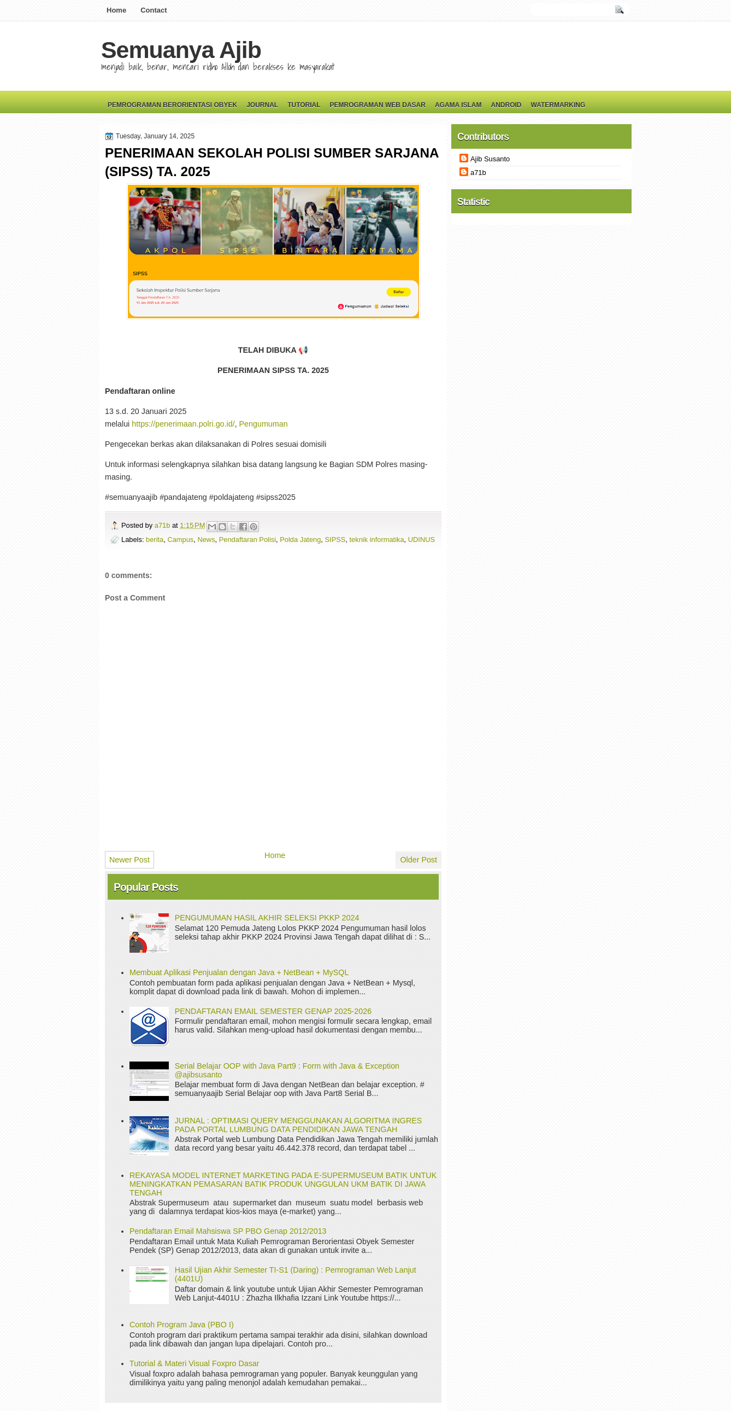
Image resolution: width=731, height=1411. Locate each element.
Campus (180, 539)
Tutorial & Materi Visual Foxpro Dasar (194, 1363)
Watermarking (557, 105)
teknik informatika (377, 539)
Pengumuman (263, 423)
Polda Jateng (300, 539)
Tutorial (303, 105)
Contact (153, 10)
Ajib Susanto (490, 159)
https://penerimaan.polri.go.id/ (183, 423)
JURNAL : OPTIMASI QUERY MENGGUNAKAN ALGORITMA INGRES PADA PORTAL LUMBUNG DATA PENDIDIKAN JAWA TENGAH (298, 1125)
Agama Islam (458, 105)
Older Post (418, 859)
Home (116, 10)
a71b (163, 525)
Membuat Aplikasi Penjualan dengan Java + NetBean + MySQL (239, 972)
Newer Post (129, 859)
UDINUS (421, 539)
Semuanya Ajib (181, 50)
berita (154, 539)
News (206, 539)
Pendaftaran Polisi (247, 539)
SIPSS (335, 539)
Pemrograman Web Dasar (378, 105)
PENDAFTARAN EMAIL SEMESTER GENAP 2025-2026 (273, 1011)
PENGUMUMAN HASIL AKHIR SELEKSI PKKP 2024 (267, 917)
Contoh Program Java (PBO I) (181, 1324)
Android (506, 105)
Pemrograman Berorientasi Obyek (172, 105)
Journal (262, 105)
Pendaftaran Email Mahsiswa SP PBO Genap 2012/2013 (228, 1231)
